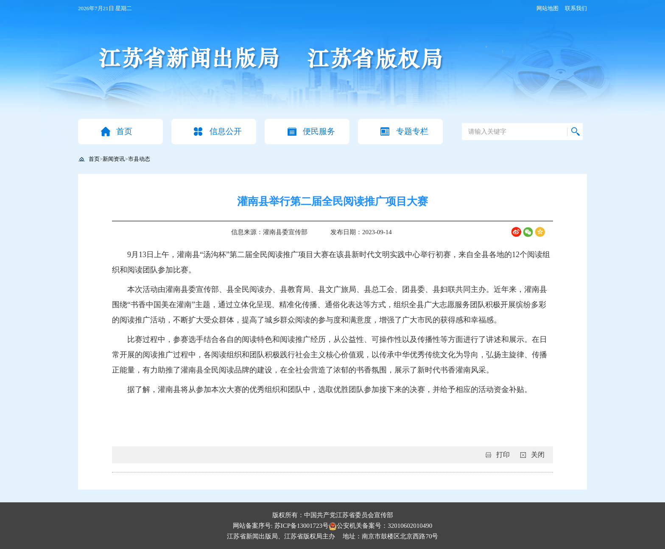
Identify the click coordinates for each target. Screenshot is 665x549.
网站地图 (547, 8)
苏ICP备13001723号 (301, 525)
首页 (124, 131)
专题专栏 (412, 131)
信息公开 (226, 131)
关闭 (538, 454)
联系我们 (576, 8)
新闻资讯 (114, 159)
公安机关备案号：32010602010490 (380, 525)
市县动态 (139, 159)
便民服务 (319, 131)
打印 (503, 454)
